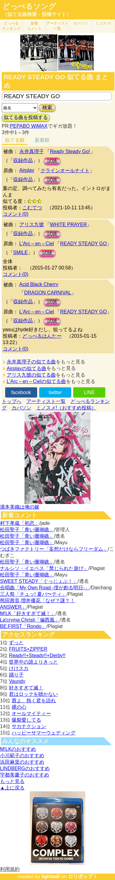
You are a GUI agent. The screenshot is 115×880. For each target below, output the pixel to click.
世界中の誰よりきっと (33, 662)
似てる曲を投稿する (26, 117)
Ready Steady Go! (70, 151)
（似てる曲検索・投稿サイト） (36, 14)
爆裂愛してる (26, 720)
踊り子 (16, 674)
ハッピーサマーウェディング (43, 732)
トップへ (11, 401)
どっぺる (11, 26)
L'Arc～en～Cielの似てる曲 (36, 381)
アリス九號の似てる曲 (31, 375)
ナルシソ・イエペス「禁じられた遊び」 (44, 568)
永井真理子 (31, 151)
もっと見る (12, 781)
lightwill (50, 876)
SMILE (20, 252)
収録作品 (23, 160)
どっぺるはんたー (42, 336)
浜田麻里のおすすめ (22, 762)
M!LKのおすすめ (18, 749)
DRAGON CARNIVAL (47, 292)
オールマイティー (31, 713)
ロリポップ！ (83, 876)
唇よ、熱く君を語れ (34, 700)
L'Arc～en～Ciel (36, 243)
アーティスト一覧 (46, 401)
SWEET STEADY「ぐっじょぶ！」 (39, 581)
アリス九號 (31, 224)
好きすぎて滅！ (26, 687)
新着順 (42, 140)
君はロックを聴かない (33, 694)
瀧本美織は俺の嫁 (19, 507)
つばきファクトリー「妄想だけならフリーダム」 (54, 549)
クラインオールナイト (65, 170)
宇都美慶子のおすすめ (24, 774)
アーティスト (57, 26)
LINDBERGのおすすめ (25, 768)
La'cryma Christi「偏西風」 (29, 619)
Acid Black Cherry (38, 284)
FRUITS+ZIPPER (28, 649)
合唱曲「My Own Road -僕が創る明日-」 (45, 587)
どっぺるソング (29, 6)
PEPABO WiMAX (28, 126)
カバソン (80, 23)
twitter (55, 392)
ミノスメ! (103, 23)
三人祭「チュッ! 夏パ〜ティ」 (33, 594)
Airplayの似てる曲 (26, 368)
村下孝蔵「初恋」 (19, 523)
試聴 (52, 161)
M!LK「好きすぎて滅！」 (28, 613)
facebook (21, 392)
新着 (34, 26)
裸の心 (19, 707)
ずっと (16, 642)
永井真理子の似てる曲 (31, 361)
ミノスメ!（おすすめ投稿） (66, 407)
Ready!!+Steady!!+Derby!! (37, 655)
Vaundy (17, 681)
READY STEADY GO (83, 243)
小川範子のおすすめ (22, 755)
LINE (89, 392)
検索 (47, 107)
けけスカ (19, 668)
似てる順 (15, 140)
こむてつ (32, 207)
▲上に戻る (12, 787)
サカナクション (29, 726)
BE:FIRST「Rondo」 (23, 626)
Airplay (26, 170)
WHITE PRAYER (68, 224)
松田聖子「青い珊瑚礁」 (27, 529)
